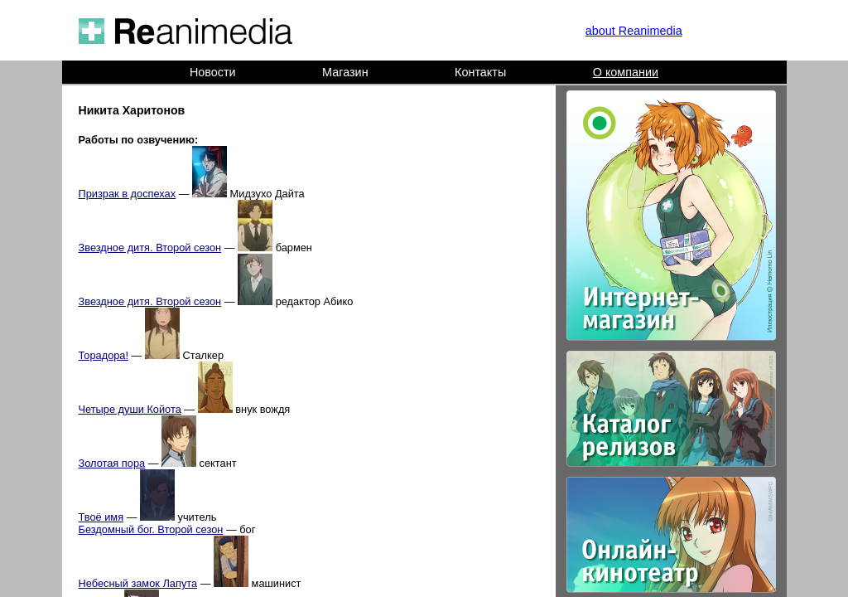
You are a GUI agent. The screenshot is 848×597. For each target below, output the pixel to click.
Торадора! (104, 355)
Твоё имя (101, 517)
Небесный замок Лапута (138, 583)
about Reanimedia (633, 30)
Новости (213, 72)
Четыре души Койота (130, 409)
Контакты (480, 72)
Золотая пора (112, 463)
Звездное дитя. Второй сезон (150, 247)
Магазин (345, 72)
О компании (625, 72)
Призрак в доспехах (127, 193)
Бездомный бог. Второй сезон (151, 529)
